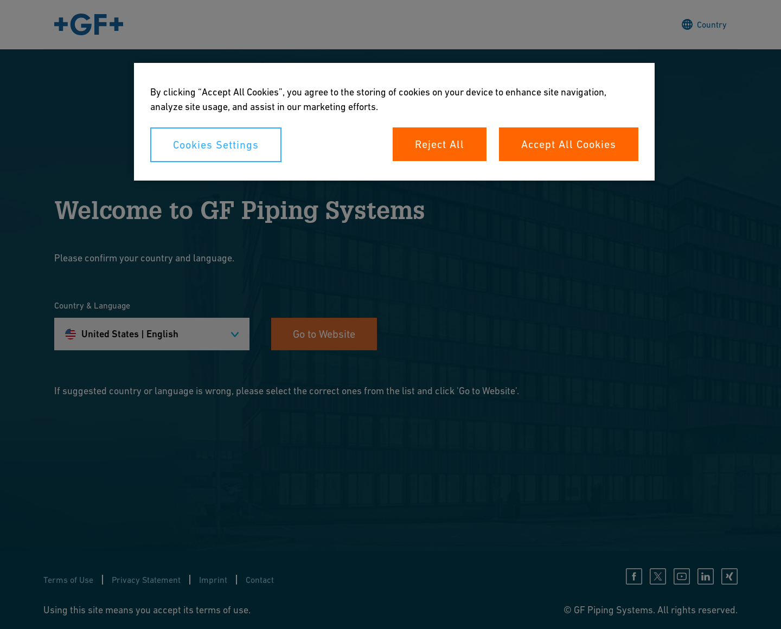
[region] (394, 122)
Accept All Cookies (568, 144)
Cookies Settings (216, 145)
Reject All (439, 144)
